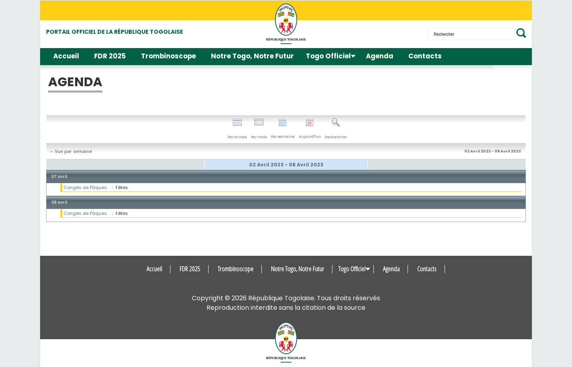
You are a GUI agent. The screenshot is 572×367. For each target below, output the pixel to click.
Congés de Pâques (85, 187)
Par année (237, 128)
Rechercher (336, 128)
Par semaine (283, 128)
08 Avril (59, 202)
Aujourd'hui (310, 128)
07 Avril (59, 177)
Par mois (259, 128)
